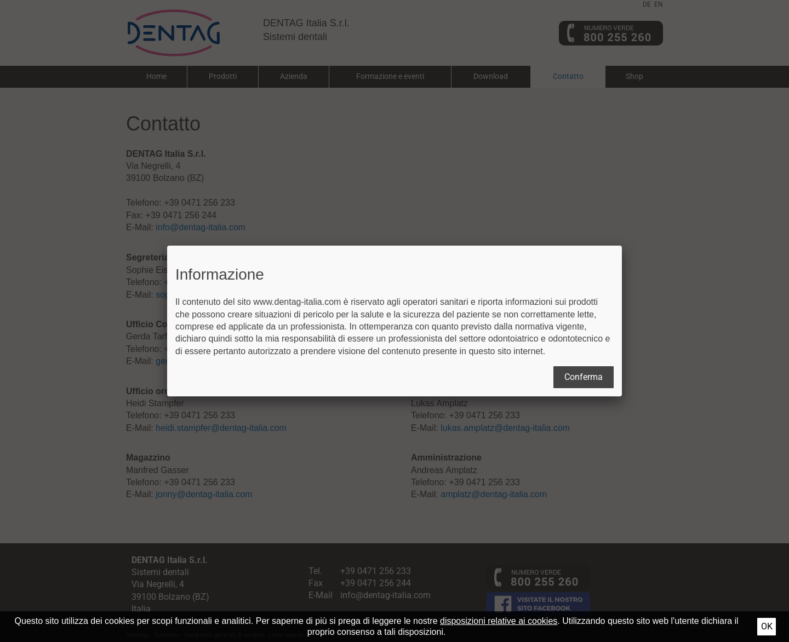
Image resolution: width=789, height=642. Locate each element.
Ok (767, 626)
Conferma (583, 377)
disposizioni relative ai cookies (498, 621)
